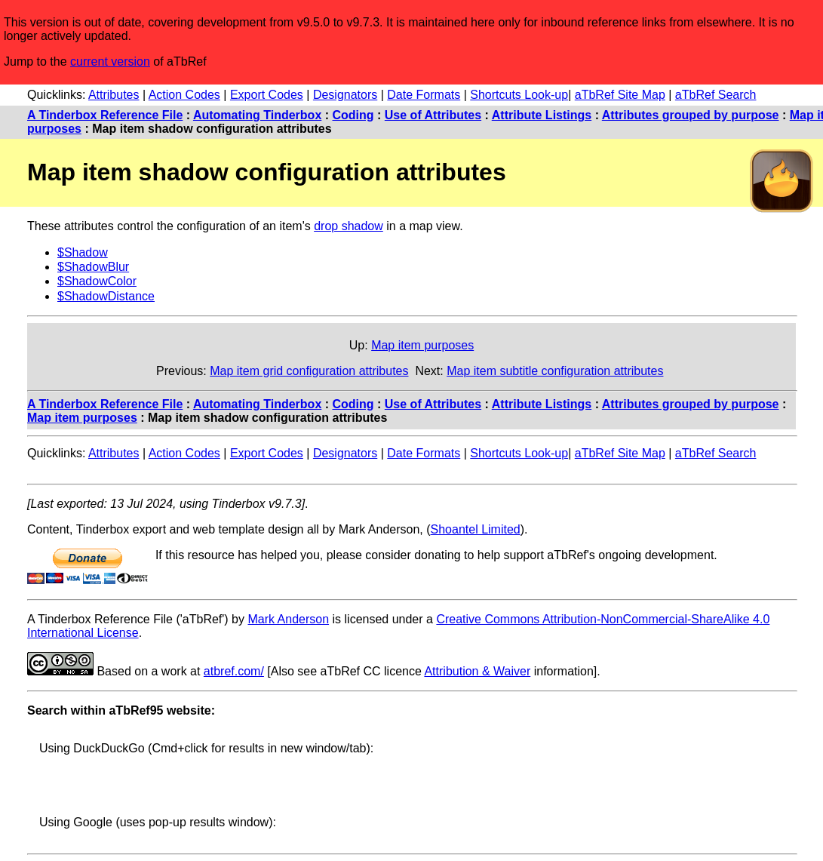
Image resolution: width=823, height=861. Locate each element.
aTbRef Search (716, 94)
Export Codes (266, 94)
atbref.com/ (234, 671)
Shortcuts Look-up (519, 94)
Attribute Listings (541, 115)
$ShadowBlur (93, 266)
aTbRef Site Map (620, 94)
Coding (353, 115)
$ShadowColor (97, 281)
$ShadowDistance (106, 296)
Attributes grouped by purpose (690, 115)
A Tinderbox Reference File (105, 115)
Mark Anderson (288, 619)
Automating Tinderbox (257, 115)
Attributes (114, 94)
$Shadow (82, 252)
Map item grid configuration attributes (309, 370)
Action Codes (184, 94)
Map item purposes (422, 345)
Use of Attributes (433, 115)
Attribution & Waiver (477, 671)
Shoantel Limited (476, 529)
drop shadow (348, 226)
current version (110, 61)
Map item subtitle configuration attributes (555, 370)
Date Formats (423, 94)
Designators (345, 94)
